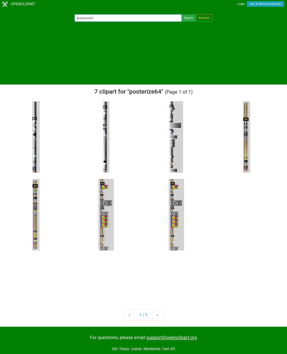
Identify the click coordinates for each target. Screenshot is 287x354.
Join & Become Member (265, 4)
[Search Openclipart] (128, 18)
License (136, 348)
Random (204, 18)
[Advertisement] (144, 53)
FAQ (114, 348)
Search (188, 18)
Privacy (124, 348)
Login (241, 4)
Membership (152, 348)
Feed (166, 348)
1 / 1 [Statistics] (143, 315)
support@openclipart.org (171, 337)
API (172, 348)
